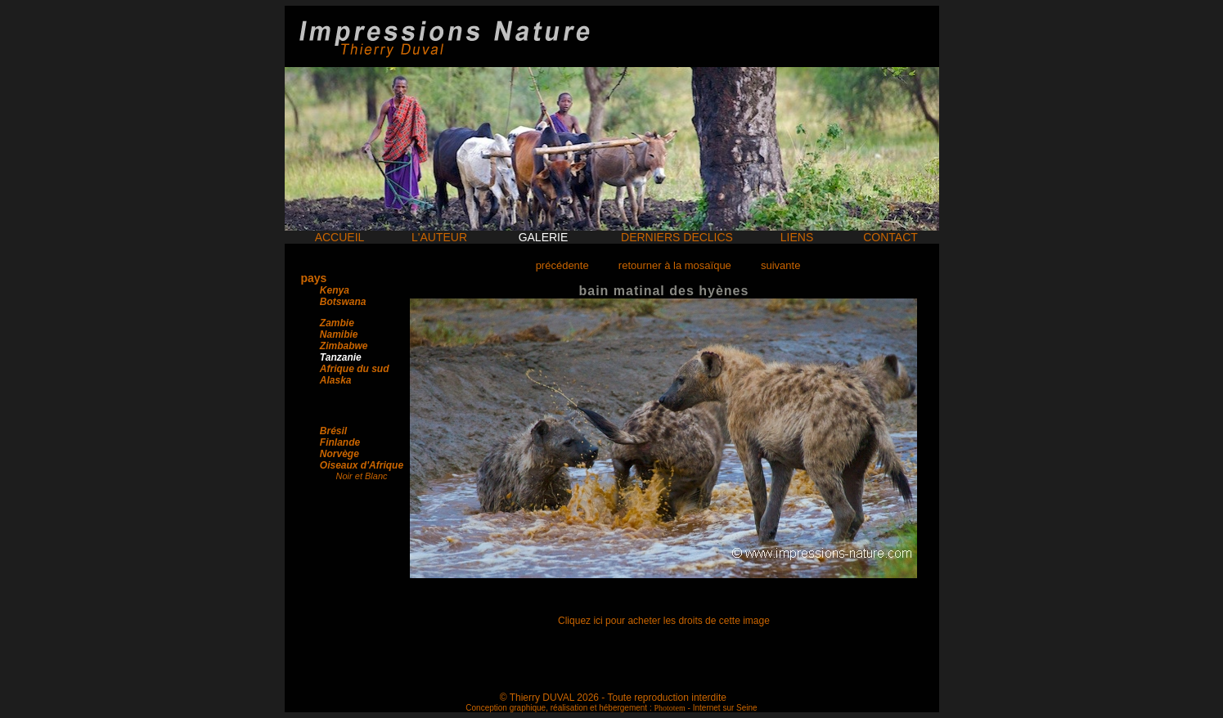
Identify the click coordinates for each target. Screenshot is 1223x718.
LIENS (796, 237)
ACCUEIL (340, 237)
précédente (562, 265)
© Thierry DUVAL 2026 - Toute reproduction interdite (613, 697)
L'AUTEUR (439, 237)
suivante (780, 265)
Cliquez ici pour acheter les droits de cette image (664, 620)
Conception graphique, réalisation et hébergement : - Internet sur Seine (611, 707)
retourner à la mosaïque (674, 265)
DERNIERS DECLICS (677, 237)
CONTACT (890, 237)
